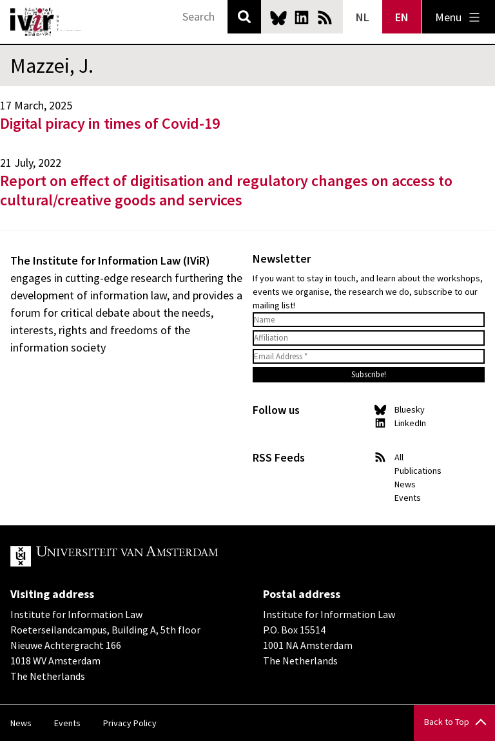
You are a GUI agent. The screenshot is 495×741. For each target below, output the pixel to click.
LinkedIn (302, 17)
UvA (159, 556)
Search (244, 16)
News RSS (325, 17)
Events (407, 497)
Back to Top (446, 721)
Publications (418, 470)
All (398, 457)
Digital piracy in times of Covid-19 (110, 123)
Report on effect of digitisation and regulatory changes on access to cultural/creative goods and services (226, 190)
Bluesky (278, 17)
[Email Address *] (369, 356)
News (405, 484)
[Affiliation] (369, 338)
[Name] (369, 320)
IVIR (46, 22)
